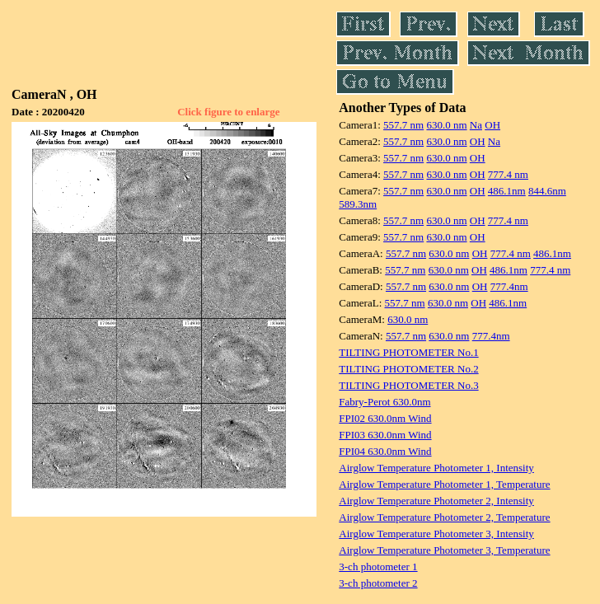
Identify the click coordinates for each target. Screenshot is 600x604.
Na (476, 125)
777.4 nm (508, 174)
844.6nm (547, 191)
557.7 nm (403, 125)
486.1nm (507, 191)
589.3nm (358, 204)
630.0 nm (446, 125)
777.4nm (509, 286)
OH (492, 125)
